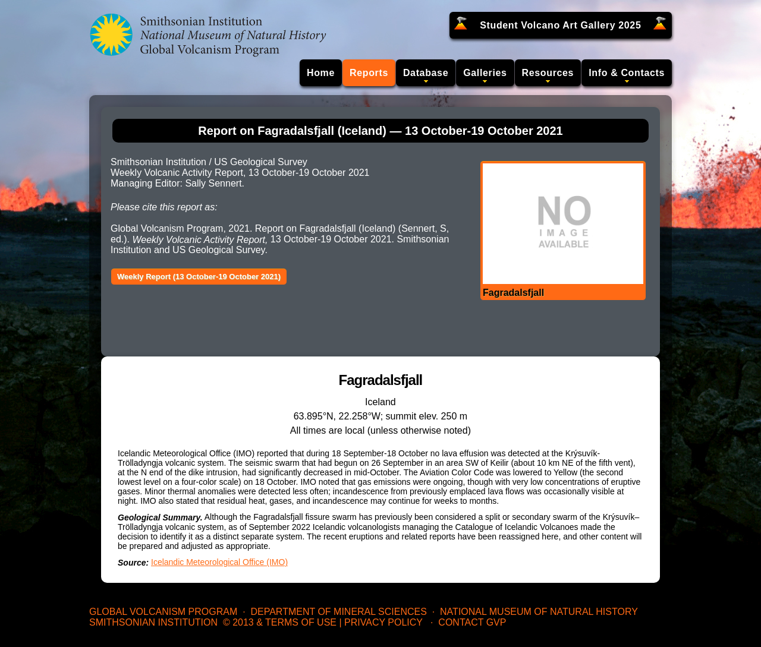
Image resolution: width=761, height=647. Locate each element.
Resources (548, 73)
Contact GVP (472, 622)
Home (321, 73)
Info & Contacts (627, 73)
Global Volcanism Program (163, 612)
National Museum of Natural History (539, 612)
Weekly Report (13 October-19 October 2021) (199, 276)
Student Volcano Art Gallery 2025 (560, 25)
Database (425, 73)
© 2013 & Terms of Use (280, 622)
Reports (369, 73)
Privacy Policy (383, 622)
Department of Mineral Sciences (338, 612)
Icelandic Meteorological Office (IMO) (219, 562)
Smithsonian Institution (153, 622)
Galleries (485, 73)
